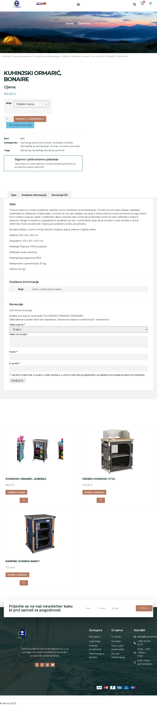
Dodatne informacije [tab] (34, 193)
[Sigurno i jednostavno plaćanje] (9, 161)
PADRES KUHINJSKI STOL (98, 477)
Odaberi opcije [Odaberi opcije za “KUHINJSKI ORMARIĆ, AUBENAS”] (17, 491)
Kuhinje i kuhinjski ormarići (76, 56)
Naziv (13, 350)
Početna (6, 56)
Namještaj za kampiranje (46, 56)
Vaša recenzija (18, 332)
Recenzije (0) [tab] (60, 193)
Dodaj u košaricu (30, 119)
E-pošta (14, 361)
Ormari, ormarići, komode (65, 146)
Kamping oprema (22, 56)
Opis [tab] (13, 193)
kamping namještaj (31, 150)
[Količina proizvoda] (8, 119)
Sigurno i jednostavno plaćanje (36, 160)
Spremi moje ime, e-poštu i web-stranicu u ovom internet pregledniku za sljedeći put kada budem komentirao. (78, 373)
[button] (78, 4)
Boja (8, 103)
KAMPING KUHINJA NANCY (23, 560)
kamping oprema (54, 150)
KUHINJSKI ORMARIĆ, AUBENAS (26, 477)
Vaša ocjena (17, 322)
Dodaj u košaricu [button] (95, 491)
